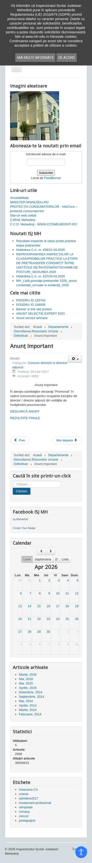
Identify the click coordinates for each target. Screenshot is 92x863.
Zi (56, 559)
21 (29, 619)
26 (77, 619)
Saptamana (43, 559)
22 (38, 619)
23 (48, 619)
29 (38, 631)
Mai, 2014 (26, 701)
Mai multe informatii (35, 58)
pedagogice (27, 820)
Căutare (21, 491)
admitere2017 (29, 798)
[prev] (41, 551)
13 (20, 606)
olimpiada (26, 807)
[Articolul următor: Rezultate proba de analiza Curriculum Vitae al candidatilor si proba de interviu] (67, 440)
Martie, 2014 (28, 710)
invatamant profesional (35, 803)
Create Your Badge (24, 528)
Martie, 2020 (28, 674)
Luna (27, 559)
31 (29, 580)
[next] (50, 551)
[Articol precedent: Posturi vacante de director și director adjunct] (19, 440)
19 (77, 606)
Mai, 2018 (26, 679)
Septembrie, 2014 (31, 696)
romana (24, 811)
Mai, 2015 (26, 683)
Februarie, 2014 (30, 714)
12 (77, 593)
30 (20, 580)
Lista (65, 559)
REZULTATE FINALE (25, 418)
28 (29, 631)
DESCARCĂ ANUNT (24, 411)
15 (38, 606)
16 (48, 606)
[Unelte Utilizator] (75, 359)
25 (67, 619)
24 (57, 619)
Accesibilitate (19, 198)
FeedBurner (52, 178)
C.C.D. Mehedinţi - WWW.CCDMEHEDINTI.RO (43, 224)
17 (57, 606)
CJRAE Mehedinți (22, 220)
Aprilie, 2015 (28, 688)
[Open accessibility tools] (81, 852)
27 (20, 631)
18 (67, 606)
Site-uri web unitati (23, 215)
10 (57, 593)
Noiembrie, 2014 (30, 692)
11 (67, 593)
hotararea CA (28, 789)
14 (29, 606)
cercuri (23, 816)
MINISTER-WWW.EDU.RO (29, 202)
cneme (23, 794)
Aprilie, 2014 (28, 705)
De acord (66, 58)
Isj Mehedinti (20, 519)
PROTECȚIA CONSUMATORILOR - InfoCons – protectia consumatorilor (44, 209)
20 (20, 619)
